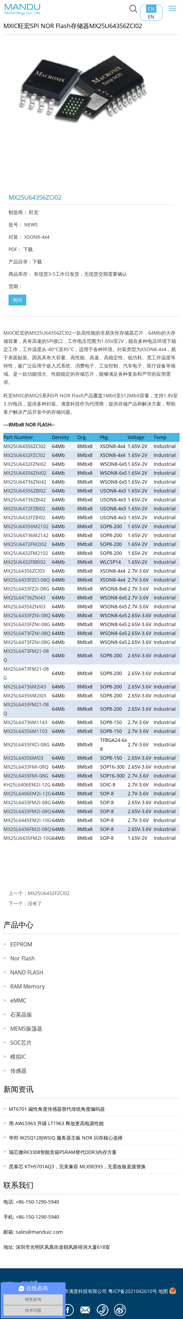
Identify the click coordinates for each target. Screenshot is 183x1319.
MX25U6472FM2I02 (25, 544)
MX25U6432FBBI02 (24, 562)
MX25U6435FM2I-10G (27, 838)
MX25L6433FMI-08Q (25, 766)
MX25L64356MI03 (23, 758)
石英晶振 (21, 1014)
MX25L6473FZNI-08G (26, 642)
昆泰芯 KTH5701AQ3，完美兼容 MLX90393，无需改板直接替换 (77, 1166)
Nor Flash (22, 958)
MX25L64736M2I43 (24, 686)
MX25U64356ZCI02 (24, 446)
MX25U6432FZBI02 (24, 517)
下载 (28, 249)
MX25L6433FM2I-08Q (27, 811)
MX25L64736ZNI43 (24, 597)
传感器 (18, 1070)
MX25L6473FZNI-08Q (27, 633)
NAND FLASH (26, 972)
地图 (163, 1291)
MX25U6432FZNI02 (24, 464)
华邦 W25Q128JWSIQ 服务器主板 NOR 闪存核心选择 (66, 1137)
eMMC (18, 1000)
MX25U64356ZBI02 (24, 490)
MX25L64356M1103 (25, 731)
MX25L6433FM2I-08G (27, 802)
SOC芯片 (21, 1042)
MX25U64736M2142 (25, 535)
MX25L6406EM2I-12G (27, 793)
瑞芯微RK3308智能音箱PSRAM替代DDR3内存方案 (63, 1152)
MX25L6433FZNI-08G (26, 624)
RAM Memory (27, 986)
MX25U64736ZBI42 (24, 499)
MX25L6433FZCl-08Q (26, 579)
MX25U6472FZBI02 (24, 508)
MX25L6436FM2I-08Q (27, 829)
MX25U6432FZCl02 (24, 455)
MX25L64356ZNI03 (24, 606)
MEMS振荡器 (26, 1028)
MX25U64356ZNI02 (24, 473)
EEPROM (21, 944)
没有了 (35, 903)
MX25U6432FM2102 (25, 553)
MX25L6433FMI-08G (25, 775)
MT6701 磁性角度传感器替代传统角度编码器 (57, 1109)
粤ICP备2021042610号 (132, 1291)
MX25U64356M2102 (25, 526)
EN (151, 16)
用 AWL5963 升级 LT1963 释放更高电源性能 (56, 1123)
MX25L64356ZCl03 (24, 571)
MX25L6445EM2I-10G (27, 820)
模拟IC (18, 1056)
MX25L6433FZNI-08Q (27, 615)
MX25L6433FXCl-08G (26, 744)
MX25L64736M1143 (25, 722)
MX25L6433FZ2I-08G (26, 588)
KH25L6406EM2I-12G (27, 784)
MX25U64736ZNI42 (24, 481)
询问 (17, 300)
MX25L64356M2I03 (24, 695)
